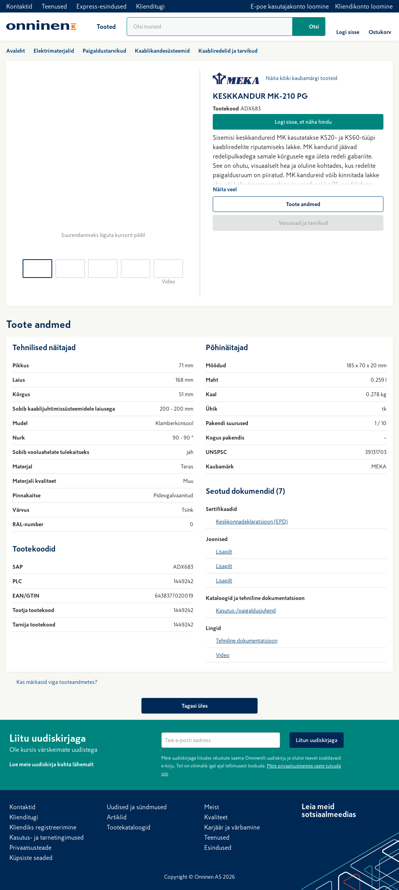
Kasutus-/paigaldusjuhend (246, 610)
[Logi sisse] (348, 26)
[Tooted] (100, 26)
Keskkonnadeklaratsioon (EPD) (252, 521)
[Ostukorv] (380, 26)
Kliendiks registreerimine (42, 827)
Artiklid (117, 817)
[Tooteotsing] (210, 26)
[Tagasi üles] (199, 706)
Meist (211, 807)
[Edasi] (184, 160)
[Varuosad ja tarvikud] (298, 223)
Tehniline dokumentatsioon (246, 640)
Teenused (54, 6)
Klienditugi (150, 6)
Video (223, 655)
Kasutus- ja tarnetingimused (46, 837)
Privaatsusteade (30, 847)
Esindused (217, 847)
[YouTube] (339, 829)
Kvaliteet (216, 817)
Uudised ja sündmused (137, 807)
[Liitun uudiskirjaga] (317, 740)
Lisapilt (224, 551)
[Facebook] (323, 829)
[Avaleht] (41, 26)
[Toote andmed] (298, 204)
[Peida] (385, 737)
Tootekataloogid (128, 827)
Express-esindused (101, 6)
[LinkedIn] (308, 829)
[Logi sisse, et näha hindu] (298, 122)
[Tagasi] (22, 160)
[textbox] (220, 740)
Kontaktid (19, 6)
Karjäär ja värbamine (232, 827)
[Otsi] (309, 26)
